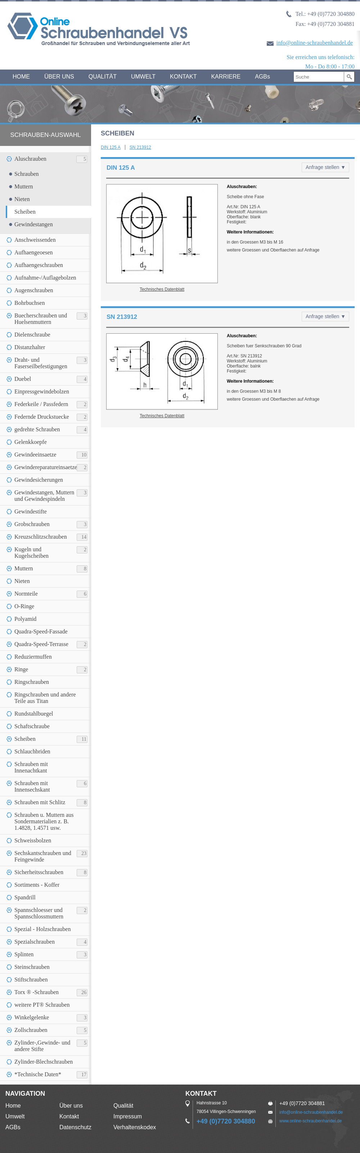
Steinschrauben (32, 967)
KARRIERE (225, 77)
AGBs (262, 77)
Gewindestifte (30, 511)
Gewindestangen (33, 224)
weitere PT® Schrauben (41, 1005)
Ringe (21, 669)
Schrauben (26, 174)
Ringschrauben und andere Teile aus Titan (45, 697)
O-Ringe (24, 606)
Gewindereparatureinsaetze (45, 467)
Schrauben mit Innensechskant (32, 786)
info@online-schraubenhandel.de (314, 43)
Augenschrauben (33, 290)
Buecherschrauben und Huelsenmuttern (40, 318)
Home (13, 1106)
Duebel (22, 379)
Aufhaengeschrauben (38, 265)
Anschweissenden (35, 240)
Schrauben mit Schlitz (39, 802)
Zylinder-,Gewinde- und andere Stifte (42, 1046)
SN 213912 (140, 147)
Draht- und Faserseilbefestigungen (40, 363)
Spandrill (25, 897)
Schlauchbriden (32, 751)
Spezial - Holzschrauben (42, 929)
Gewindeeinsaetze (35, 454)
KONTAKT (183, 77)
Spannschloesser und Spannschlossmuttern (38, 913)
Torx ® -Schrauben (36, 992)
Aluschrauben (30, 159)
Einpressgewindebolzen (41, 391)
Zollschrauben (31, 1030)
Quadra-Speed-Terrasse (41, 644)
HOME (21, 77)
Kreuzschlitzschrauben (40, 537)
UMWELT (143, 77)
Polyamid (25, 619)
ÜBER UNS (59, 77)
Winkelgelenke (31, 1017)
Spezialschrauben (34, 942)
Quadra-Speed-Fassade (41, 631)
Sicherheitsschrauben (38, 872)
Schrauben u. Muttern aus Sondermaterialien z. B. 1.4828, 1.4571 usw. (43, 821)
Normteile (26, 594)
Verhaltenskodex (134, 1127)
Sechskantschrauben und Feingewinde (42, 856)
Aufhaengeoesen (33, 252)
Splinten (23, 954)
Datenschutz (75, 1127)
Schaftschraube (32, 726)
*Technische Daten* (37, 1074)
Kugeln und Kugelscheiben (31, 552)
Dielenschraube (32, 334)
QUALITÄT (103, 77)
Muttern (23, 186)
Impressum (127, 1116)
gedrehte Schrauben (37, 429)
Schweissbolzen (32, 840)
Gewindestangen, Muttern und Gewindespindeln (44, 495)
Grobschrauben (32, 524)
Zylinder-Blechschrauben (43, 1062)
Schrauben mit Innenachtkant (31, 767)
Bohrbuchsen (29, 303)
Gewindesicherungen (38, 480)
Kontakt (69, 1116)
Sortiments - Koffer (36, 885)
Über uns (71, 1106)
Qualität (123, 1106)
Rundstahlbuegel (33, 714)
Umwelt (14, 1116)
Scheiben (25, 212)
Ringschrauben (31, 682)
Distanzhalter (29, 347)
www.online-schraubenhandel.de (310, 1120)
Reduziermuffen (33, 657)
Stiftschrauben (31, 979)
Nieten (22, 199)
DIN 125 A (111, 147)
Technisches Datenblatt (162, 289)
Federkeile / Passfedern (41, 404)
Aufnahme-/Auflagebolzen (45, 278)
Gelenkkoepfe (30, 442)
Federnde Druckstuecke (41, 417)
